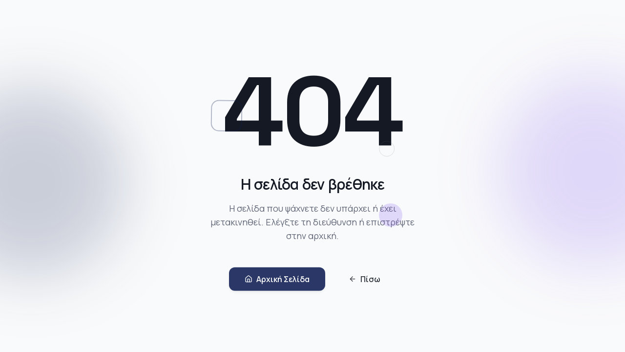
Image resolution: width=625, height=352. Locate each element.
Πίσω (364, 280)
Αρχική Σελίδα (277, 280)
